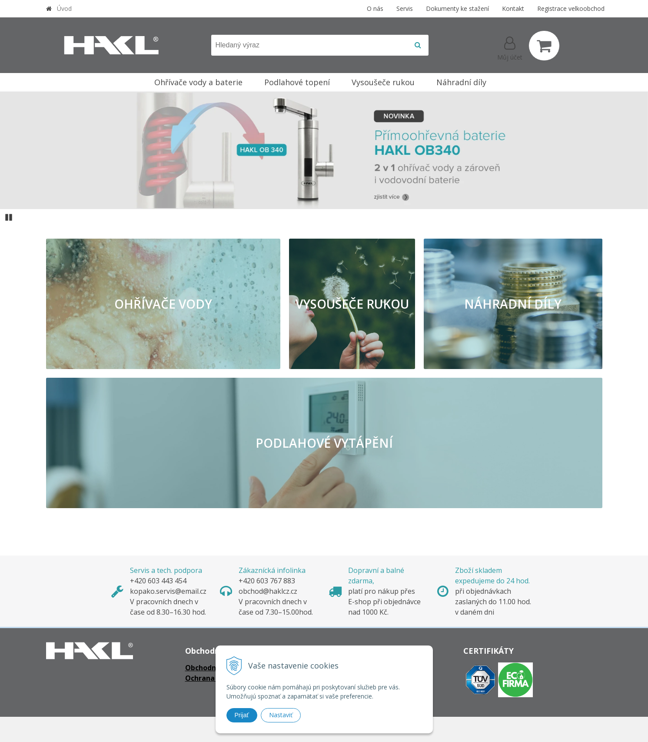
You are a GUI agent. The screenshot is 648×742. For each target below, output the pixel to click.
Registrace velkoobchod (571, 8)
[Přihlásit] (509, 47)
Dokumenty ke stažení (457, 8)
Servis (404, 8)
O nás (375, 8)
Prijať (242, 715)
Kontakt (513, 8)
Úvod (64, 8)
